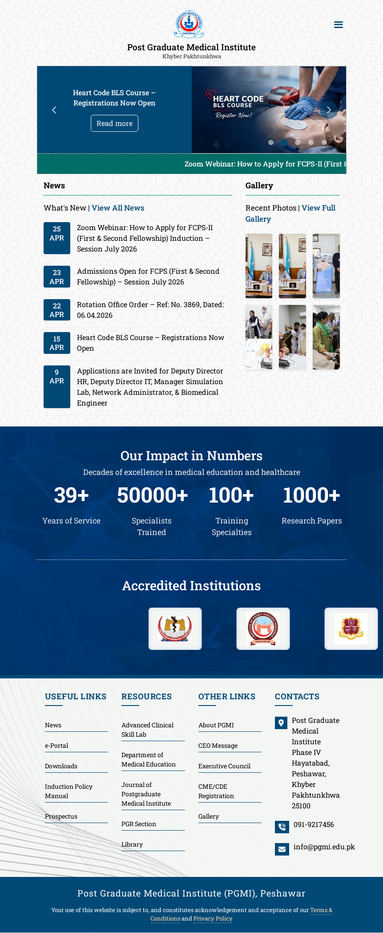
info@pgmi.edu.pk (324, 846)
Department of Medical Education (148, 759)
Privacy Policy (213, 918)
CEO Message (218, 745)
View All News (118, 208)
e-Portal (56, 745)
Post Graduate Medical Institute (191, 50)
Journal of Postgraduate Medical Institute (146, 793)
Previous (55, 110)
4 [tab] (311, 142)
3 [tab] (297, 142)
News (53, 725)
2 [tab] (284, 142)
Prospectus (61, 816)
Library (132, 844)
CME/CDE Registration (216, 791)
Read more (115, 123)
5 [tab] (324, 142)
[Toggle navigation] (338, 24)
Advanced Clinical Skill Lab (147, 729)
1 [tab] (271, 142)
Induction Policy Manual (69, 791)
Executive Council (224, 766)
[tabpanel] (192, 110)
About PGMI (216, 725)
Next (329, 110)
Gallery (208, 816)
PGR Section (138, 823)
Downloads (61, 766)
